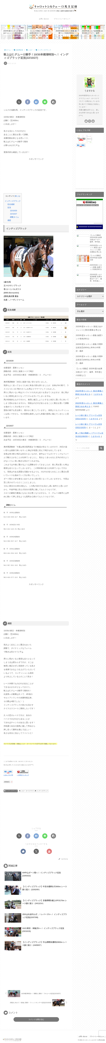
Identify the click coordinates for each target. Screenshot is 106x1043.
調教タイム (14, 217)
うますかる (89, 91)
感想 (9, 220)
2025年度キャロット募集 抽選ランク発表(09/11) (89, 337)
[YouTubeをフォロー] (49, 851)
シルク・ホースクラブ (26, 791)
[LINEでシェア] (44, 101)
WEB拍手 (7, 782)
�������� (98, 223)
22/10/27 (13, 214)
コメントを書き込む (36, 1019)
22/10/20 (13, 211)
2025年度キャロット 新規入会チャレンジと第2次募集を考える (89, 328)
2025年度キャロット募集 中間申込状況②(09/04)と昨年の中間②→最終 (89, 347)
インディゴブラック (13, 201)
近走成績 (10, 204)
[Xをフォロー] (36, 851)
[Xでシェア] (19, 101)
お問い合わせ (83, 1036)
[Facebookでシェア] (27, 101)
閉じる (17, 196)
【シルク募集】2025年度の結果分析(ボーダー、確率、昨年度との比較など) (89, 372)
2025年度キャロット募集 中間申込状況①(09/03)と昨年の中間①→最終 (89, 359)
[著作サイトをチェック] (23, 851)
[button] (53, 101)
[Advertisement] (36, 81)
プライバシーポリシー (97, 1036)
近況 (9, 208)
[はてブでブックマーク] (36, 101)
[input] (89, 448)
